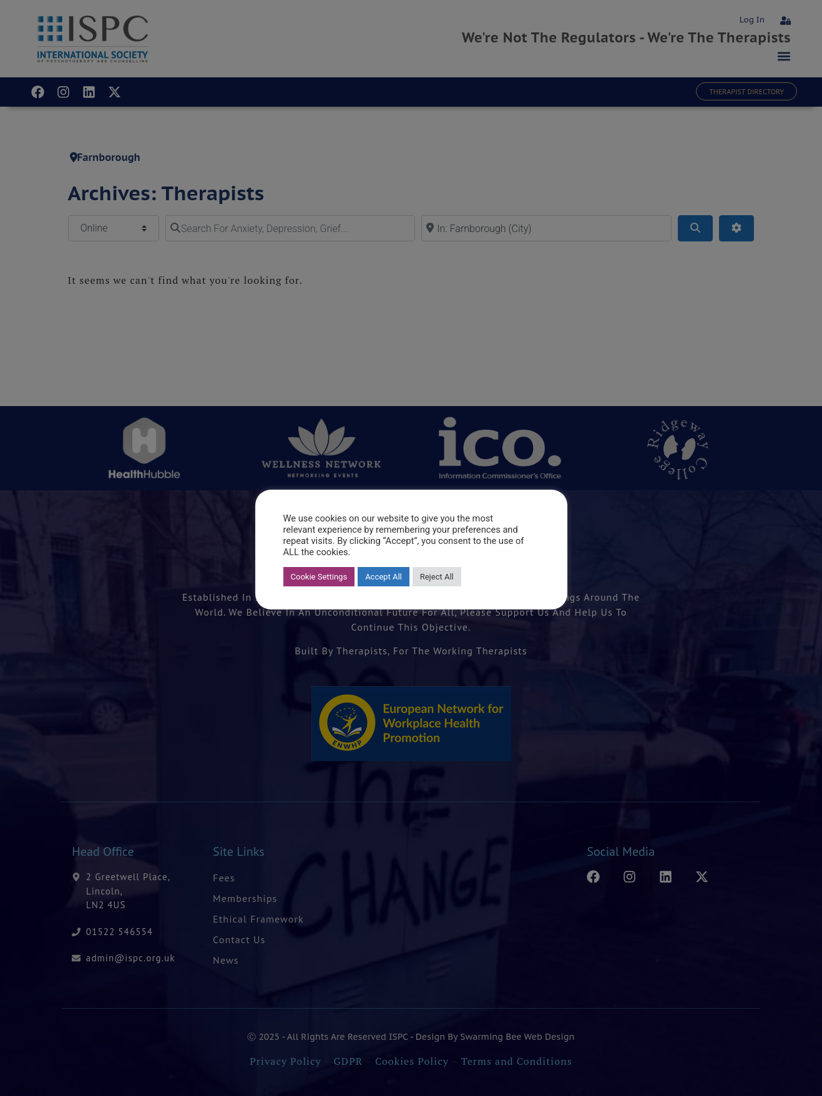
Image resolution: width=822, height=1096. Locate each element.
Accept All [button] (383, 576)
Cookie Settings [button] (319, 576)
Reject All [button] (437, 576)
